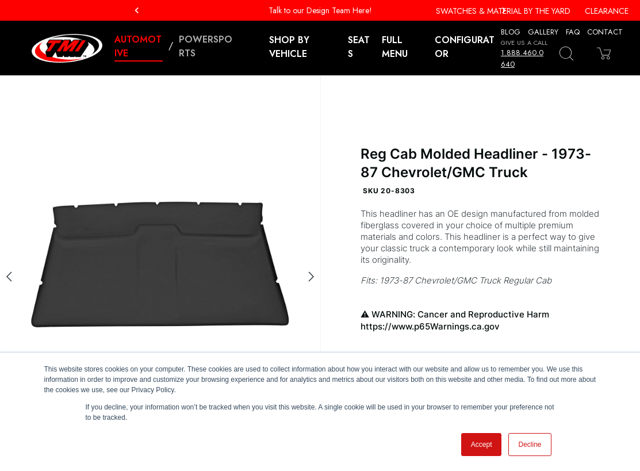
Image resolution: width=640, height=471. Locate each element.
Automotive (138, 46)
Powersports (205, 46)
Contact (605, 31)
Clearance (606, 11)
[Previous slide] (9, 276)
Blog (510, 31)
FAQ (573, 31)
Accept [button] (481, 445)
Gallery (543, 31)
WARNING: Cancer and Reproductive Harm (480, 320)
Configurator (465, 46)
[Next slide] (311, 276)
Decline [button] (529, 445)
